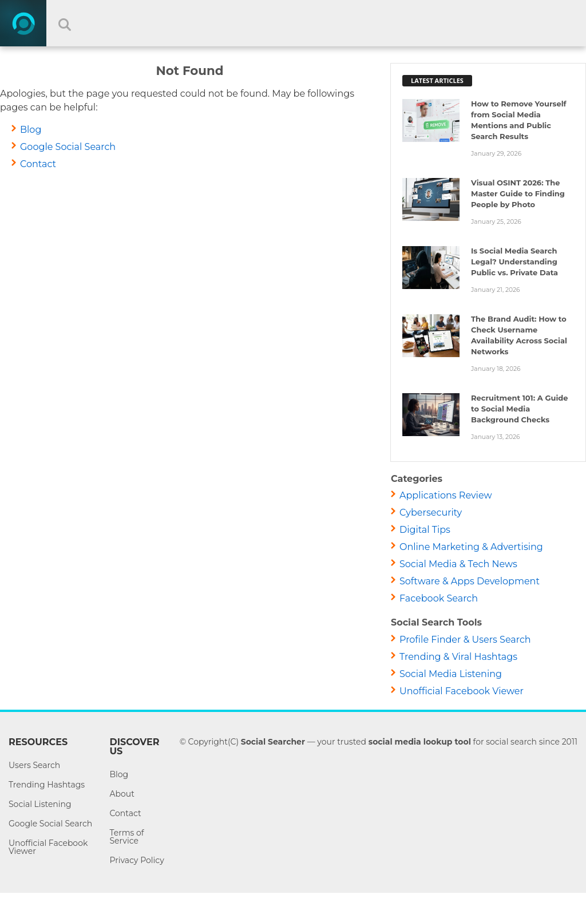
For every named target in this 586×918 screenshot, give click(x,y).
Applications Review (445, 495)
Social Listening (40, 804)
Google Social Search (68, 146)
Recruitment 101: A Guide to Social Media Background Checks (519, 408)
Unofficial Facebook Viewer (461, 691)
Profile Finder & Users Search (465, 639)
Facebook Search (438, 598)
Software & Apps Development (469, 581)
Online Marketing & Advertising (471, 546)
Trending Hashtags (47, 784)
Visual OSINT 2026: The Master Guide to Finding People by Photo (518, 193)
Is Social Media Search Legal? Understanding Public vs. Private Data (514, 261)
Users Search (34, 765)
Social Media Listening (450, 673)
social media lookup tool (420, 742)
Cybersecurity (430, 512)
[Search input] (313, 23)
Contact (38, 164)
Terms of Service (126, 837)
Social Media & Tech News (458, 564)
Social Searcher (273, 742)
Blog (30, 129)
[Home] (23, 23)
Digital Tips (424, 529)
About (121, 794)
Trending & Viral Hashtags (458, 656)
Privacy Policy (136, 860)
